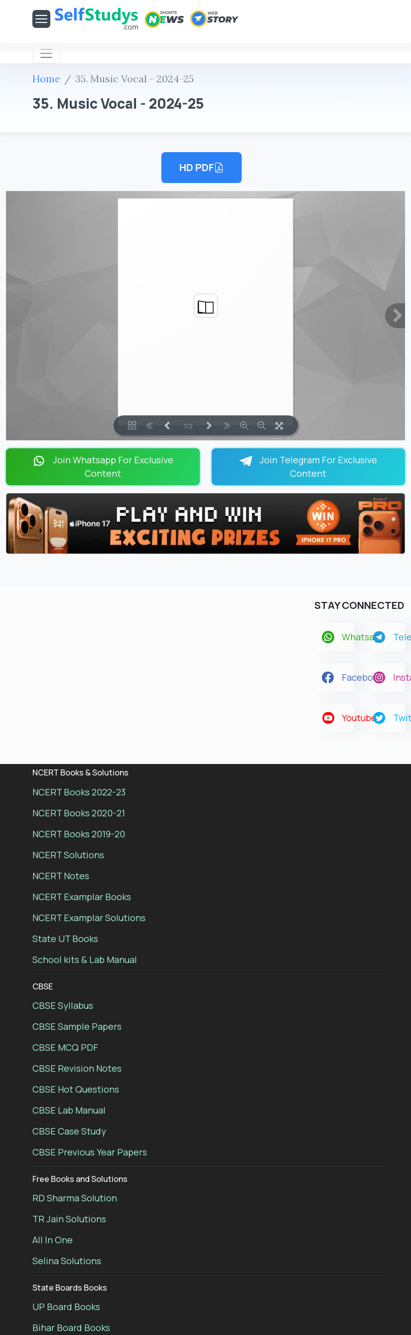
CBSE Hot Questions (75, 1089)
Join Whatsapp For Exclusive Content (102, 466)
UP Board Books (66, 1307)
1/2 (188, 425)
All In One (52, 1240)
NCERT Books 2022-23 (79, 792)
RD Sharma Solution (74, 1198)
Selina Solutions (66, 1261)
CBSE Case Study (69, 1131)
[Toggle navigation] (46, 53)
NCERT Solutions (68, 855)
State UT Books (65, 939)
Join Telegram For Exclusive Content (308, 466)
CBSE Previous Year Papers (89, 1152)
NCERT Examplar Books (81, 897)
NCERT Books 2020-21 (78, 813)
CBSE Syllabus (62, 1005)
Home (46, 78)
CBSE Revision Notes (77, 1068)
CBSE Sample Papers (77, 1026)
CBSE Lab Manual (69, 1110)
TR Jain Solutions (69, 1219)
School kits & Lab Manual (84, 959)
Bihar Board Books (71, 1328)
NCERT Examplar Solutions (88, 918)
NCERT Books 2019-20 (78, 834)
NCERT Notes (60, 876)
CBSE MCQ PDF (65, 1047)
